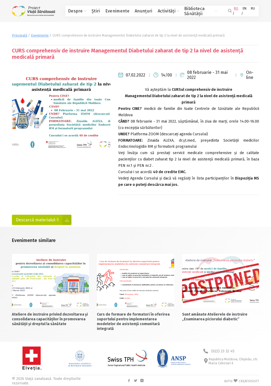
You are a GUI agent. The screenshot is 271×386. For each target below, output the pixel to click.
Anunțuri (133, 10)
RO (234, 10)
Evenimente (111, 10)
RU (253, 10)
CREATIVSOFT (249, 380)
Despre (76, 10)
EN (244, 10)
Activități (155, 10)
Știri (92, 10)
